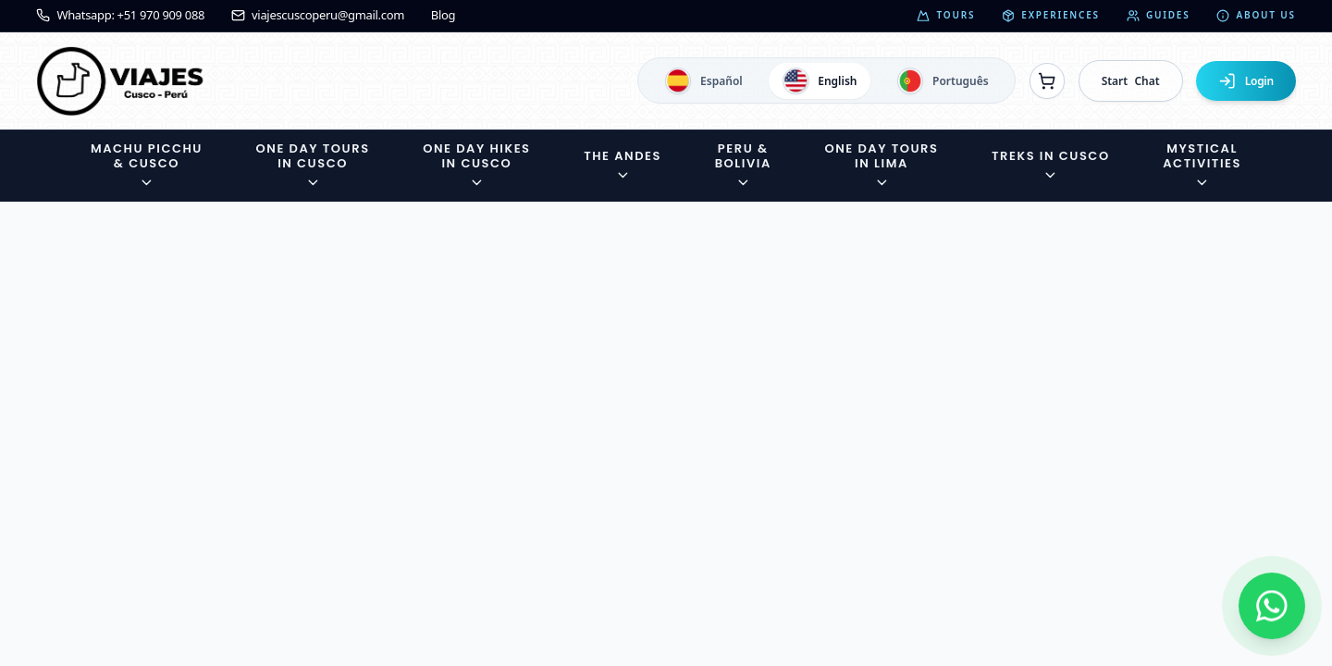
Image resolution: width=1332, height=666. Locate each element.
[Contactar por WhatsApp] (1272, 606)
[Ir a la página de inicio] (120, 81)
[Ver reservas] (1047, 80)
